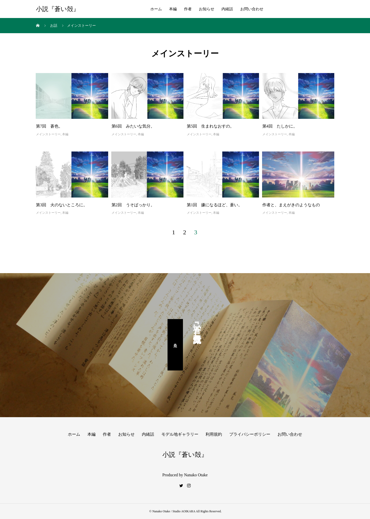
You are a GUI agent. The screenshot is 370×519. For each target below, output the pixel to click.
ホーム (156, 9)
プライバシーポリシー (249, 434)
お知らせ (206, 9)
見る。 (175, 344)
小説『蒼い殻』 (57, 9)
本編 (173, 9)
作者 (188, 9)
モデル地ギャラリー (179, 434)
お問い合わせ (251, 9)
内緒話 (227, 9)
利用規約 (214, 434)
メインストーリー (48, 134)
